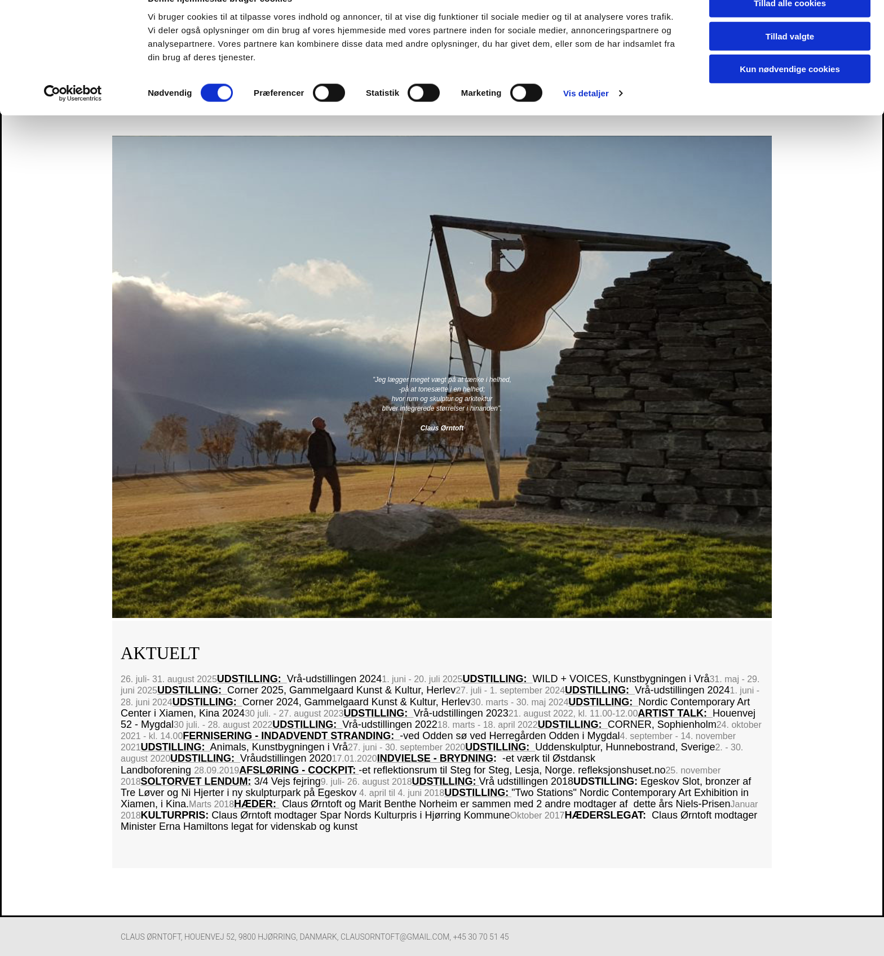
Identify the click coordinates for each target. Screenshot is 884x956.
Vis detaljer (586, 118)
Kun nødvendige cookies (790, 94)
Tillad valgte (790, 61)
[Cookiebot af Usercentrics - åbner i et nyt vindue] (73, 118)
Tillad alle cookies (790, 28)
